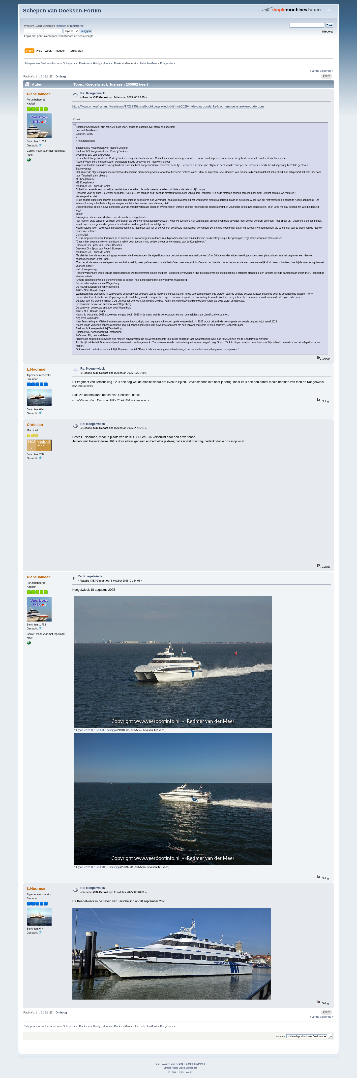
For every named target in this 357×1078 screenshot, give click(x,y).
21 (42, 76)
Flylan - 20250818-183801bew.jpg (95, 730)
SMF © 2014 (178, 1063)
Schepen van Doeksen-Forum (62, 10)
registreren (77, 25)
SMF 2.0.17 (162, 1063)
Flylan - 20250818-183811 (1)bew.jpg (96, 867)
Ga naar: (281, 1036)
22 (46, 76)
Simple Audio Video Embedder (180, 1067)
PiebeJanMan (148, 63)
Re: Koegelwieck (92, 93)
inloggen (61, 25)
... (39, 76)
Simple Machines (195, 1063)
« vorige (314, 70)
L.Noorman (36, 369)
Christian (35, 424)
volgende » (327, 70)
